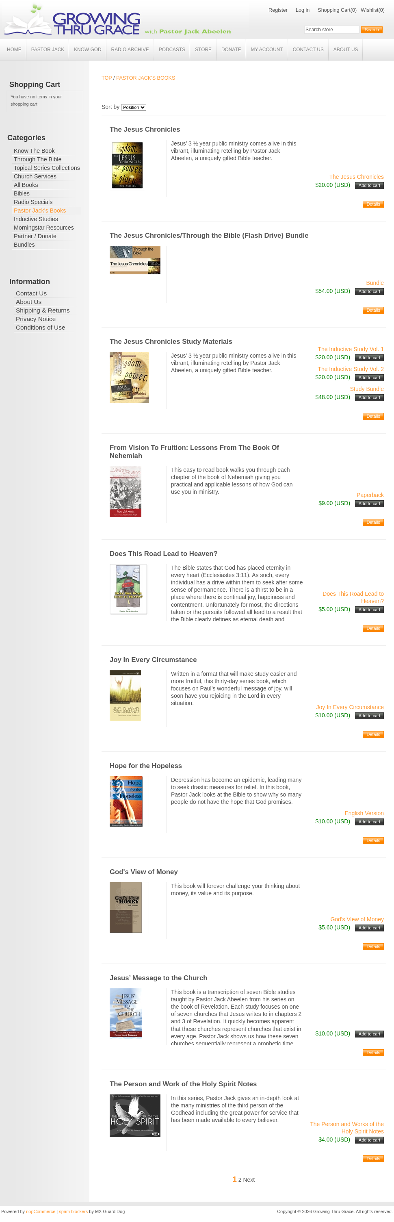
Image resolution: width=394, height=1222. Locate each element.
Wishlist (369, 10)
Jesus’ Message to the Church (159, 978)
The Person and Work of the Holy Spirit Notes (183, 1084)
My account (267, 49)
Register (278, 10)
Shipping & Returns (43, 310)
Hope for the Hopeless (146, 766)
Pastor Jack (48, 49)
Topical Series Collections (47, 168)
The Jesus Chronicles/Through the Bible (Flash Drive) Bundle (209, 235)
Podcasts (172, 49)
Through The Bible (37, 159)
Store (203, 49)
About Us (345, 49)
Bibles (22, 193)
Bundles (24, 244)
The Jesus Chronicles (145, 129)
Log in (303, 10)
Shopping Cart (334, 10)
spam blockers (73, 1211)
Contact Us (308, 49)
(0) (354, 10)
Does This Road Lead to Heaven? (164, 554)
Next (249, 1179)
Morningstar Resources (44, 227)
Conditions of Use (40, 327)
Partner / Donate (35, 236)
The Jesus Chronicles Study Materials (171, 341)
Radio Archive (130, 49)
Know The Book (34, 151)
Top (107, 78)
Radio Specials (33, 202)
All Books (26, 185)
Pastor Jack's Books (40, 210)
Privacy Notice (36, 318)
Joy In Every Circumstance (153, 660)
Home (14, 49)
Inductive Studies (36, 219)
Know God (87, 49)
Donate (231, 49)
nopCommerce (40, 1211)
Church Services (35, 176)
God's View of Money (144, 872)
